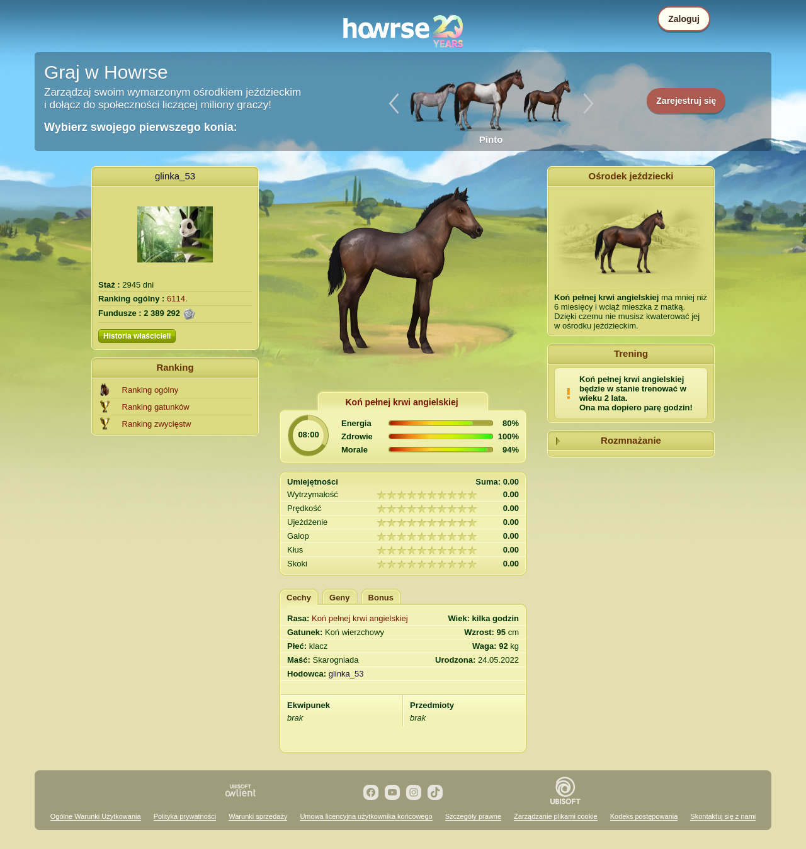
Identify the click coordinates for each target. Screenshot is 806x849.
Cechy (299, 597)
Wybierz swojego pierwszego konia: (140, 127)
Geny (339, 597)
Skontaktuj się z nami (723, 816)
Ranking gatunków (156, 407)
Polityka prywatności (185, 816)
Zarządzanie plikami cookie (556, 816)
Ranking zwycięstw (156, 424)
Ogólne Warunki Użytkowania (95, 816)
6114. (177, 298)
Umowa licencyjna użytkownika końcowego (366, 816)
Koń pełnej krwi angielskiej (359, 618)
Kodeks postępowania (644, 816)
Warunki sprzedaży (258, 816)
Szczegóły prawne (473, 816)
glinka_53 (175, 176)
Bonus (381, 597)
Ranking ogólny (150, 390)
